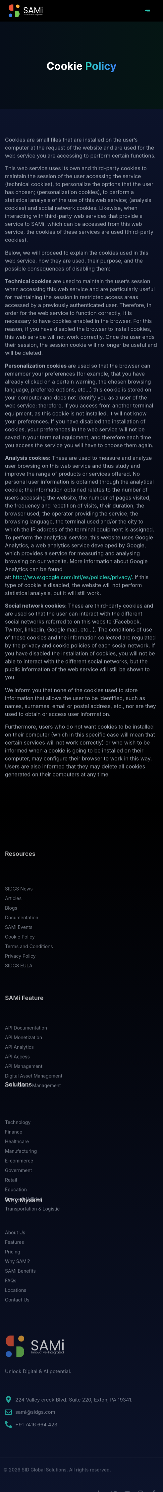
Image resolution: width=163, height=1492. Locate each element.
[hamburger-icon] (147, 11)
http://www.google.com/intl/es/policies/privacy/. (73, 609)
